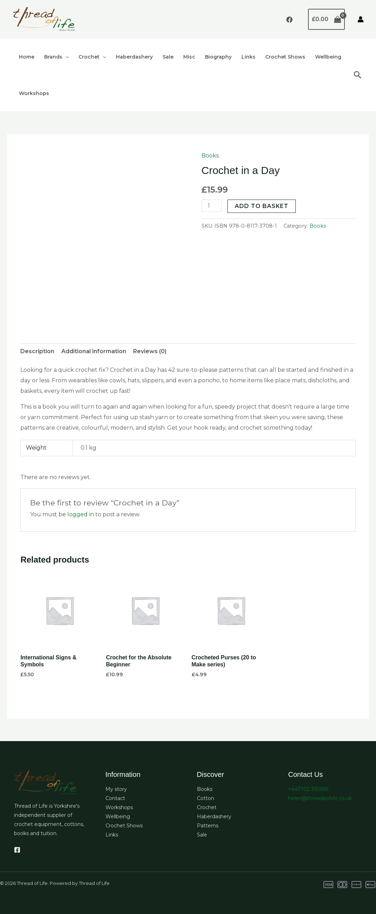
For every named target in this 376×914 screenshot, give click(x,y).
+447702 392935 (308, 789)
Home (26, 57)
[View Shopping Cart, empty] (326, 19)
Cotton (205, 798)
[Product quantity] (211, 206)
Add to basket (261, 206)
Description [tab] (37, 351)
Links (248, 57)
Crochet (92, 57)
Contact (115, 798)
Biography (218, 57)
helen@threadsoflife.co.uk (320, 798)
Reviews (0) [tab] (149, 351)
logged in (80, 514)
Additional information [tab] (93, 351)
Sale (168, 57)
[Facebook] (289, 19)
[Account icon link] (360, 19)
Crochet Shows (285, 57)
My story (116, 789)
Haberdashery (134, 57)
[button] (65, 57)
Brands (56, 57)
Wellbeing (328, 57)
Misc (189, 57)
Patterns (207, 825)
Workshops (34, 93)
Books (210, 155)
